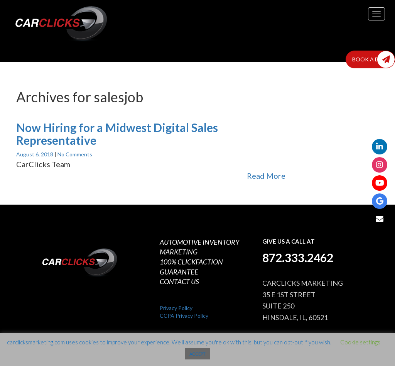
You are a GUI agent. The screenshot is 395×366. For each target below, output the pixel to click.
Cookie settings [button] (360, 342)
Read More (266, 175)
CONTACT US (179, 281)
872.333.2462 (297, 257)
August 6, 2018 (35, 154)
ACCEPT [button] (197, 353)
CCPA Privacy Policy (184, 315)
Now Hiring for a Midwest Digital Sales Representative (117, 133)
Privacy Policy (176, 308)
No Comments (74, 154)
